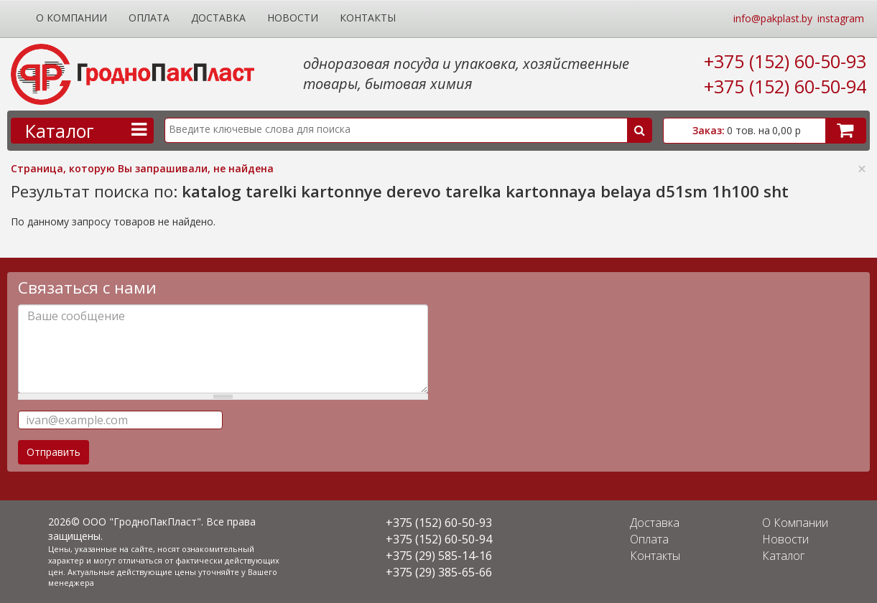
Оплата (149, 17)
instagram (840, 18)
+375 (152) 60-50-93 (785, 61)
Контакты (368, 17)
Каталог (783, 556)
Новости (292, 17)
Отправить (53, 452)
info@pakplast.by (772, 18)
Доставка (218, 17)
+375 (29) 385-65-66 (439, 572)
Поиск (639, 130)
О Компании (71, 17)
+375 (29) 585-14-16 (439, 556)
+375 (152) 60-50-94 (785, 86)
